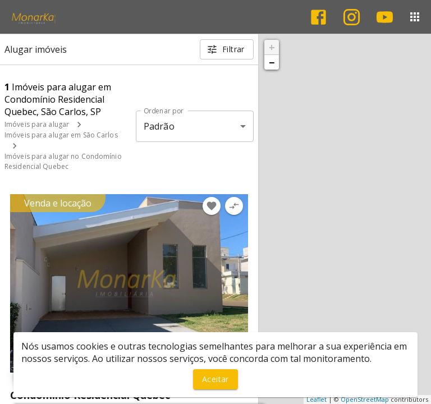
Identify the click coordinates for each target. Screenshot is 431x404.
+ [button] (272, 47)
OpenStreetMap (365, 399)
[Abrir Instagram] (351, 17)
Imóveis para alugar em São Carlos (61, 135)
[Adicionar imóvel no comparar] (234, 206)
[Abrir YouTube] (385, 17)
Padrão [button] (159, 126)
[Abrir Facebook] (318, 17)
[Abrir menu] (414, 16)
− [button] (271, 62)
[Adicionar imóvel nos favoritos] (212, 206)
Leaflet (316, 399)
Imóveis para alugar (36, 124)
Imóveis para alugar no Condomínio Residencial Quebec (63, 161)
